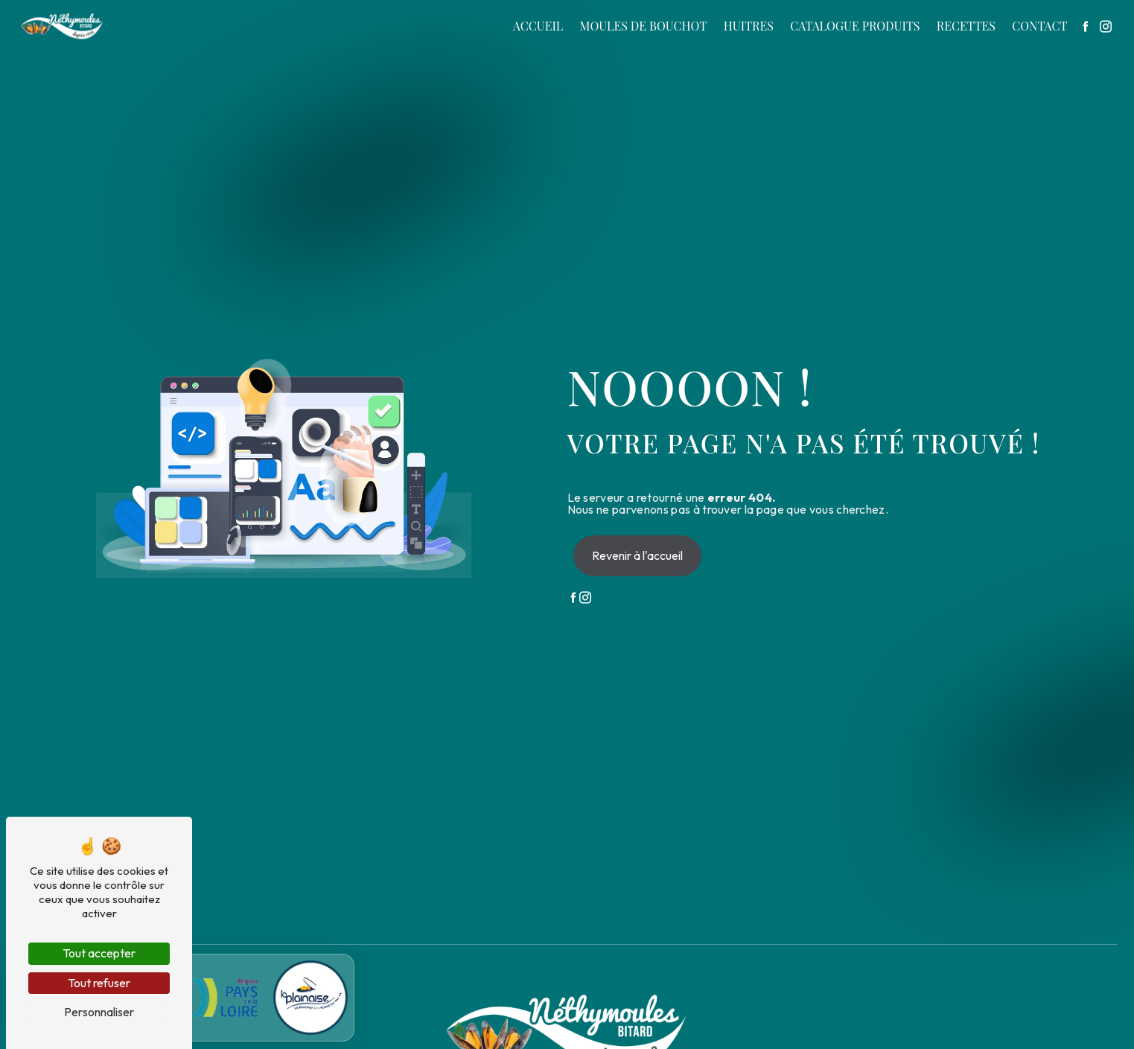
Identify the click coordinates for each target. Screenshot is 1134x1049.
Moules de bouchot (643, 26)
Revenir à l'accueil (637, 555)
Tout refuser (99, 982)
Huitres (749, 26)
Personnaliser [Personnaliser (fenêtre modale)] (99, 1011)
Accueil (538, 26)
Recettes (966, 26)
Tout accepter (99, 953)
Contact (1039, 26)
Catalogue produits (855, 26)
